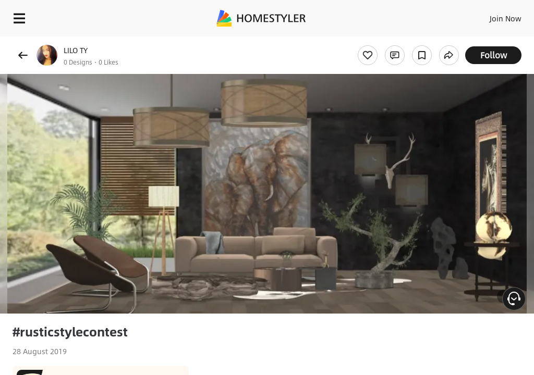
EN (492, 15)
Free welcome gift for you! (400, 41)
